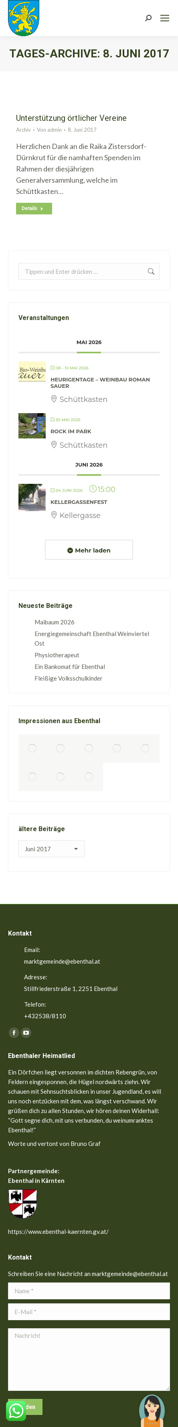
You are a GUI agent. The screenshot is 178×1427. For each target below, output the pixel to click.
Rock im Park (71, 431)
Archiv (23, 129)
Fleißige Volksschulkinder (68, 678)
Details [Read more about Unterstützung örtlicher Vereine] (32, 208)
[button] (152, 1405)
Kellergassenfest (79, 502)
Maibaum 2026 (54, 622)
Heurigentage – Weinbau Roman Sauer (100, 382)
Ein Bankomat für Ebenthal (69, 666)
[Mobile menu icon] (165, 18)
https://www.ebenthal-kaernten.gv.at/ (58, 1231)
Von (49, 129)
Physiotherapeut (56, 654)
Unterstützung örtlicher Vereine (71, 118)
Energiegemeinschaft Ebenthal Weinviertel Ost (91, 638)
